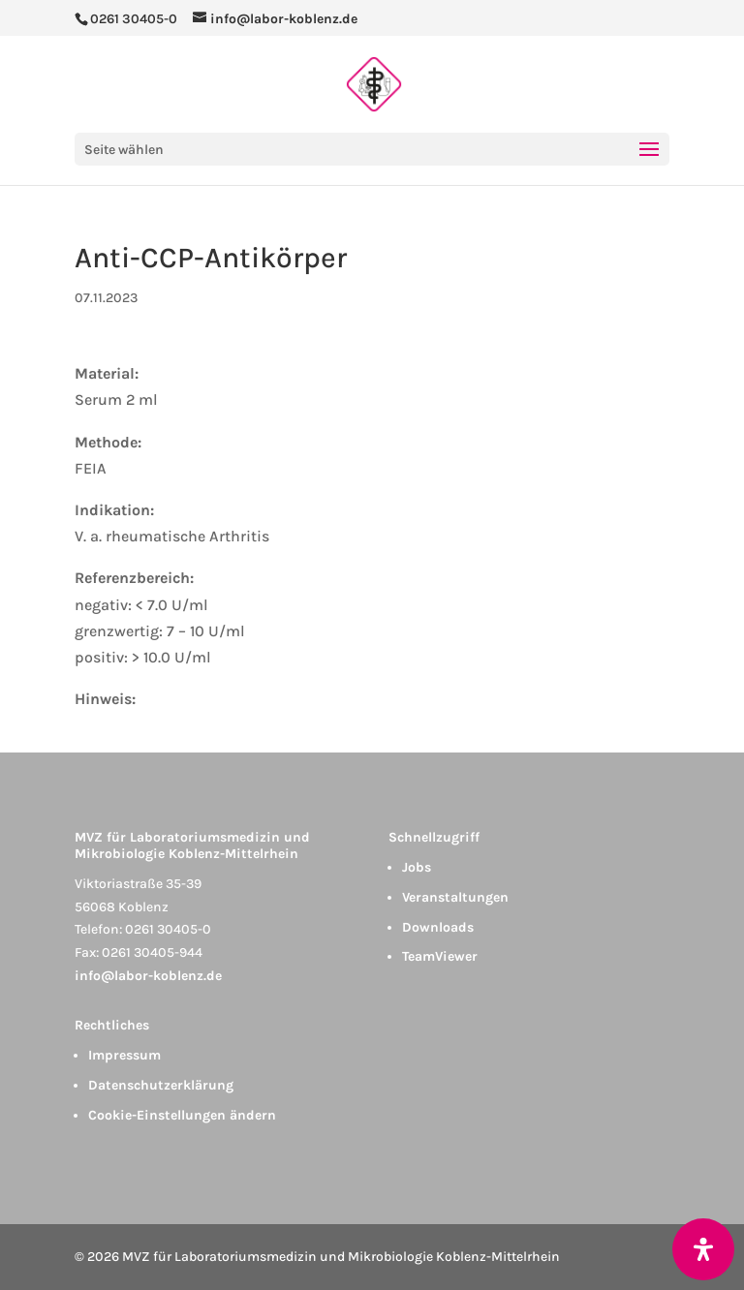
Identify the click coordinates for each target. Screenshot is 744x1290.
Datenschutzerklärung (160, 1085)
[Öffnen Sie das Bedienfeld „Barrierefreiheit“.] (703, 1249)
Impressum (124, 1055)
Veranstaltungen (455, 897)
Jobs (416, 867)
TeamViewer (440, 956)
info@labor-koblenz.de (148, 976)
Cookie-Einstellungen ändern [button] (182, 1115)
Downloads (438, 927)
